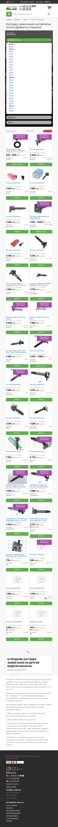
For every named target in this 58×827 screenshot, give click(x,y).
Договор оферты (12, 816)
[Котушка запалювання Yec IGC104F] (17, 613)
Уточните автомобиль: (11, 33)
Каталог (9, 821)
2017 (11, 70)
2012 (11, 57)
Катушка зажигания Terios (16, 670)
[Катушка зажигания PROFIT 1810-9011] (41, 546)
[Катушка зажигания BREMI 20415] (17, 242)
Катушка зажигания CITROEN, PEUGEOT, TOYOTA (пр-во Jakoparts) (40, 284)
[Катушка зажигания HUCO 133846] (41, 580)
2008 (11, 101)
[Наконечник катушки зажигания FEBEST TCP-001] (17, 141)
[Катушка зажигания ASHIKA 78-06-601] (41, 376)
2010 (11, 52)
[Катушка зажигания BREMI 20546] (17, 410)
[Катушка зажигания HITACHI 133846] (41, 174)
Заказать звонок (12, 784)
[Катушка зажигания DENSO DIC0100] (17, 309)
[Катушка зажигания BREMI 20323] (17, 174)
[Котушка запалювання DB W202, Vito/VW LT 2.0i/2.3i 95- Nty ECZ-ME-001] (17, 546)
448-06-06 (25, 6)
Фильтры (47, 131)
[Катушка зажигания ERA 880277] (41, 443)
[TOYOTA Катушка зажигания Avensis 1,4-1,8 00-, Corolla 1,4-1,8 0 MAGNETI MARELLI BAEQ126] (17, 477)
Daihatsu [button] (12, 117)
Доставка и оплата (27, 2)
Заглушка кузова (36, 622)
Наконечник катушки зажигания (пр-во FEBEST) (15, 150)
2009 (11, 104)
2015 (11, 65)
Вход (47, 2)
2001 (11, 83)
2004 (11, 90)
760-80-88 (25, 8)
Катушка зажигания (37, 149)
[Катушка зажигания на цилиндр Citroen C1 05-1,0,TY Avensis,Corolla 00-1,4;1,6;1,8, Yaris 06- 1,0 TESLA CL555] (17, 275)
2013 (11, 59)
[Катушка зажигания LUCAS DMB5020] (17, 443)
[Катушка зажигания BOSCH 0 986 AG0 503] (41, 141)
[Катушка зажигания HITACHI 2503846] (17, 580)
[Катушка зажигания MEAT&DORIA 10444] (17, 208)
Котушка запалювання (14, 622)
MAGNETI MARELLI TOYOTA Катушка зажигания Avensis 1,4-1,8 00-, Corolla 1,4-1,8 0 (16, 486)
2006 (11, 96)
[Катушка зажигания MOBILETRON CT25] (17, 376)
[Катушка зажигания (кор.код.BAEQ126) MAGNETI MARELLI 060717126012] (41, 208)
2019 (11, 75)
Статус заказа (11, 805)
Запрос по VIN (11, 787)
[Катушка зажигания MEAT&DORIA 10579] (41, 410)
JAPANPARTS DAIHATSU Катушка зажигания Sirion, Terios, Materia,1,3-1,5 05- (39, 486)
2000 (11, 80)
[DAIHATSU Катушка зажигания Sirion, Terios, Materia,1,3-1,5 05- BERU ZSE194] (41, 510)
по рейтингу (11, 131)
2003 (11, 88)
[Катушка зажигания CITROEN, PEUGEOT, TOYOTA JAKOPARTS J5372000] (41, 275)
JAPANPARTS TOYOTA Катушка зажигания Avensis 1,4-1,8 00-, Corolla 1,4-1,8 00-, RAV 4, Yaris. (17, 519)
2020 (11, 47)
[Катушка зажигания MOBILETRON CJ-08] (41, 342)
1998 (11, 108)
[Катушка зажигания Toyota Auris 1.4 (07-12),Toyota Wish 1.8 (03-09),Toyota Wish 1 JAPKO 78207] (17, 342)
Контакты (39, 2)
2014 (11, 62)
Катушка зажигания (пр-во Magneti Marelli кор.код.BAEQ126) (39, 217)
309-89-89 (25, 10)
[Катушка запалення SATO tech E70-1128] (41, 242)
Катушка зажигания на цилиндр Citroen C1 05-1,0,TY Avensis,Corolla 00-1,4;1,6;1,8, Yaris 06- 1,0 (16, 284)
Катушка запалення (37, 250)
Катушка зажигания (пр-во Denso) (15, 318)
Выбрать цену (17, 164)
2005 (11, 93)
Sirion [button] (11, 122)
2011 (11, 54)
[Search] (49, 14)
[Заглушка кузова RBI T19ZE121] (41, 613)
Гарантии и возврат (13, 813)
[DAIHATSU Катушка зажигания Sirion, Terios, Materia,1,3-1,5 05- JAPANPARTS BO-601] (41, 477)
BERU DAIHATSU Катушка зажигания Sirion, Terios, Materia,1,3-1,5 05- (38, 519)
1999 (11, 111)
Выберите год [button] (15, 40)
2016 (11, 67)
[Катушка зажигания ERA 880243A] (41, 309)
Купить (41, 164)
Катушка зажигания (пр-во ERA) (39, 318)
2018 (11, 73)
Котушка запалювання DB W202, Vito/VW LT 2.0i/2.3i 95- (16, 555)
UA (8, 2)
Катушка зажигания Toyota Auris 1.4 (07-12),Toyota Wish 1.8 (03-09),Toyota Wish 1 (17, 351)
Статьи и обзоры (12, 818)
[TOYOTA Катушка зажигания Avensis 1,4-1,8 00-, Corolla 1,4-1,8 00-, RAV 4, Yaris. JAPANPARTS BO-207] (17, 510)
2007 (11, 98)
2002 (11, 85)
